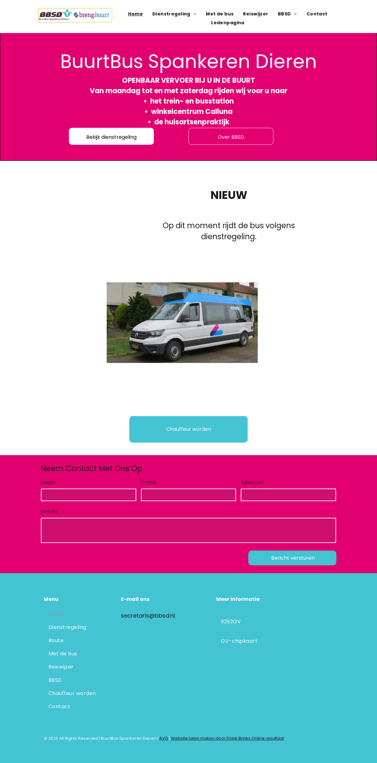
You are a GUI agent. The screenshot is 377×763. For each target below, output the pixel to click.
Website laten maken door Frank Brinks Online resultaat (227, 738)
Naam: (49, 482)
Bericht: (50, 511)
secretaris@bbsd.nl (148, 615)
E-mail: (149, 482)
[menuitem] (135, 13)
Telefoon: (252, 482)
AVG (163, 738)
